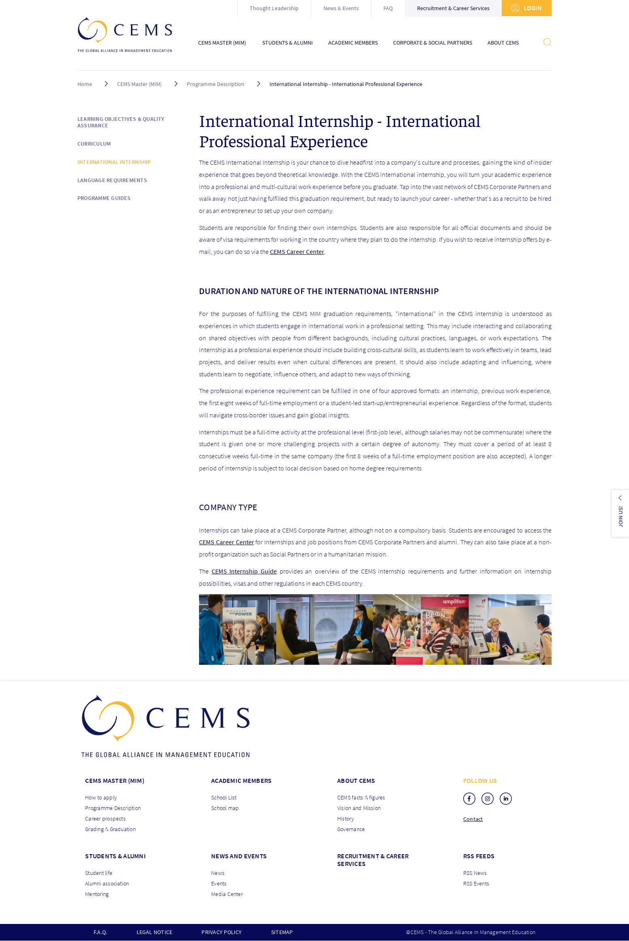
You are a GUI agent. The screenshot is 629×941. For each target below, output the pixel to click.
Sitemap (282, 932)
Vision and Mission (359, 808)
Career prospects (105, 818)
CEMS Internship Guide (244, 571)
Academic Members (353, 42)
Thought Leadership (274, 8)
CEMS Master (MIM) (222, 42)
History (345, 818)
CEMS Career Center (297, 251)
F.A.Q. (100, 932)
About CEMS (503, 42)
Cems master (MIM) (114, 780)
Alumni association (107, 883)
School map (225, 808)
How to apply (101, 797)
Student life (98, 873)
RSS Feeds (478, 856)
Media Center (227, 894)
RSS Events (476, 883)
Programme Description (215, 84)
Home (84, 84)
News (218, 873)
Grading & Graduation (110, 829)
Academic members (241, 780)
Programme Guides (104, 198)
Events (219, 883)
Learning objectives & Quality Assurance (121, 122)
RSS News (475, 873)
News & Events (341, 8)
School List (224, 797)
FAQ (388, 8)
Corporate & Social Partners (432, 42)
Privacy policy (221, 932)
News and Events (239, 856)
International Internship (114, 161)
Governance (351, 829)
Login (526, 8)
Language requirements (112, 180)
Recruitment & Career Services (453, 8)
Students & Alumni (287, 42)
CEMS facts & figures (361, 797)
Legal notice (155, 932)
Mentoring (97, 894)
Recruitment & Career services (373, 860)
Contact (473, 819)
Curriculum (94, 143)
